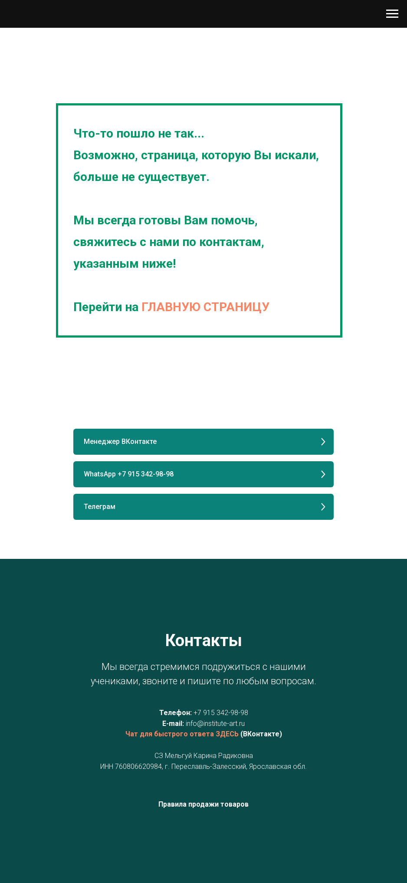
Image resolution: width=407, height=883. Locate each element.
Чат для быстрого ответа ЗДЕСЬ (182, 734)
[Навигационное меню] (392, 14)
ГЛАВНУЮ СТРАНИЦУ (205, 307)
